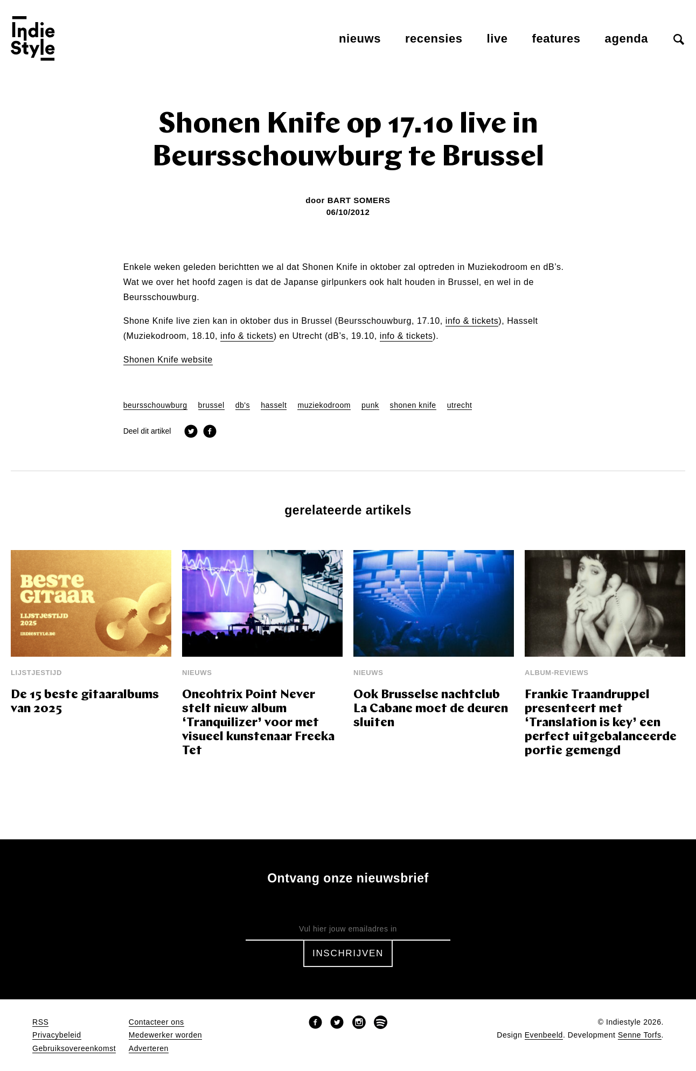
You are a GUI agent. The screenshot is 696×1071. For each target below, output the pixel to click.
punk (370, 405)
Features (556, 38)
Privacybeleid (56, 1035)
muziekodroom (324, 405)
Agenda (626, 38)
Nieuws (360, 38)
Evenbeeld (544, 1035)
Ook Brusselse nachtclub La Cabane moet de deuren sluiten (430, 709)
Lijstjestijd (36, 673)
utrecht (459, 405)
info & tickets (472, 321)
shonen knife (413, 405)
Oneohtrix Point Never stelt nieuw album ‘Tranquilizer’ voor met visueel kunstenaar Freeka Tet (258, 723)
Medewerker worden (165, 1035)
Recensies (434, 38)
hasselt (274, 405)
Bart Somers (359, 200)
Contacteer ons (156, 1022)
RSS (40, 1022)
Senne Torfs (640, 1035)
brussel (211, 405)
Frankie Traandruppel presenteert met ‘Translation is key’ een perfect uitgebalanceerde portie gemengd (601, 723)
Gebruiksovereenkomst (74, 1049)
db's (242, 405)
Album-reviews (557, 673)
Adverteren (149, 1049)
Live (497, 38)
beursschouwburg (155, 405)
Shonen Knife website (168, 360)
